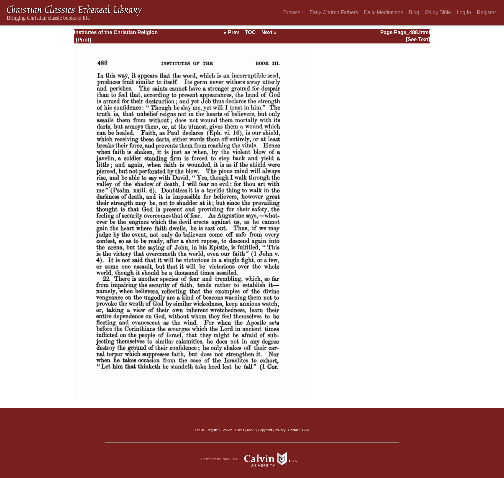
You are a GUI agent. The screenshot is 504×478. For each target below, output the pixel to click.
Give (305, 430)
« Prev (231, 32)
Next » (269, 32)
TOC (250, 32)
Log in (199, 430)
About (251, 430)
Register (486, 12)
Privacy (280, 430)
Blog (414, 12)
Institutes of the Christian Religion (116, 32)
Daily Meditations (383, 12)
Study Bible (438, 12)
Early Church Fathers (334, 12)
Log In (464, 12)
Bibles (239, 430)
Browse (293, 12)
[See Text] (418, 39)
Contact (294, 430)
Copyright (265, 430)
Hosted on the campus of (252, 459)
